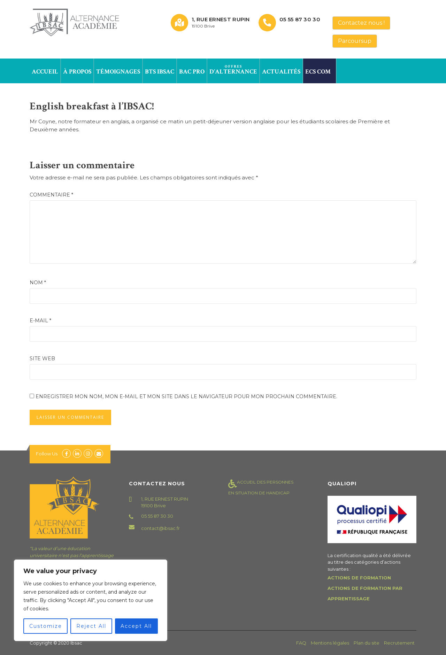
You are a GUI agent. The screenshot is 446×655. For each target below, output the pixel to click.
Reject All (91, 626)
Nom (38, 282)
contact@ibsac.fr (160, 528)
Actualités (281, 70)
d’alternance (233, 70)
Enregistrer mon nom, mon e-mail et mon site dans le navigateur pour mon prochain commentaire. (186, 396)
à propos (77, 70)
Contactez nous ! (361, 23)
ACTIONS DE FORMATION (359, 577)
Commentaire (51, 195)
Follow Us (46, 453)
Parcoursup (354, 41)
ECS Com (318, 70)
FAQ (301, 643)
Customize (45, 626)
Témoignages (118, 70)
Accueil (45, 70)
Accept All (136, 626)
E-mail (40, 320)
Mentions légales (330, 643)
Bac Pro (192, 70)
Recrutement (399, 643)
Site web (42, 358)
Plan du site (366, 643)
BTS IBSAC (159, 70)
